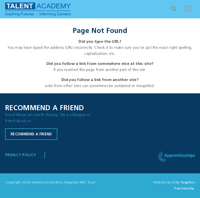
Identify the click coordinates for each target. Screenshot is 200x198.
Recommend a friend (31, 134)
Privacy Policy (20, 155)
